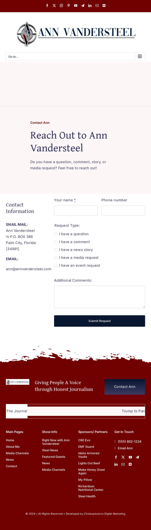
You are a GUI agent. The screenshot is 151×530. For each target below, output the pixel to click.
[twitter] (123, 457)
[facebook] (116, 457)
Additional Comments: (73, 280)
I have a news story (76, 250)
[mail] (123, 464)
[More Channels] (130, 464)
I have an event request (79, 265)
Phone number (114, 200)
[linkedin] (116, 464)
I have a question (74, 234)
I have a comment (74, 242)
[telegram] (137, 457)
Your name (65, 200)
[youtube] (130, 457)
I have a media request (79, 257)
